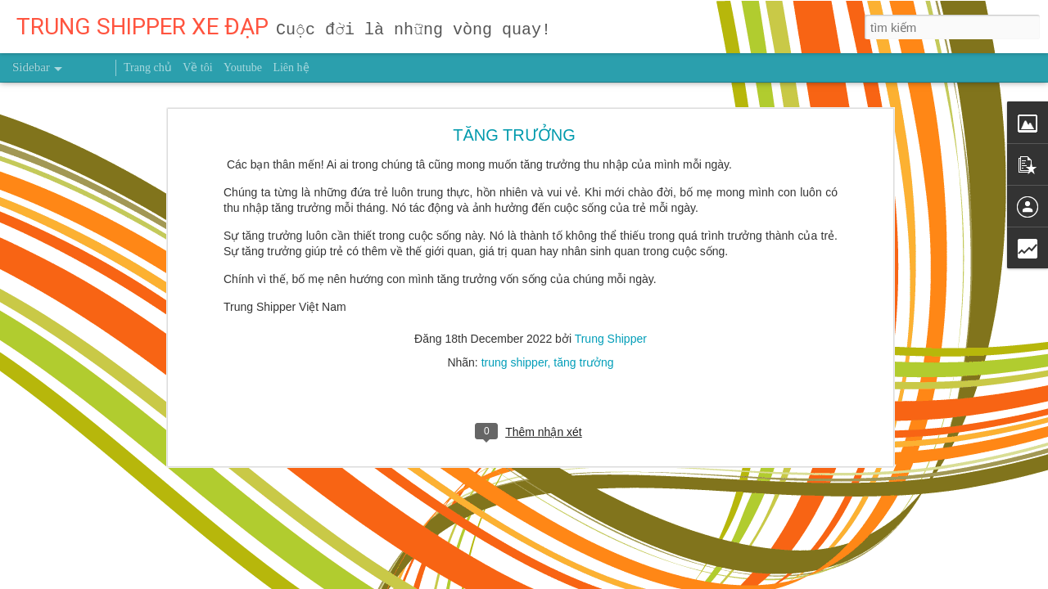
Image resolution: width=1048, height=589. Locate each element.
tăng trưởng (583, 348)
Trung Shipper (611, 324)
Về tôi (197, 67)
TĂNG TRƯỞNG (514, 121)
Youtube (243, 67)
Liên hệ (291, 67)
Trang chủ (148, 67)
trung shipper (514, 348)
